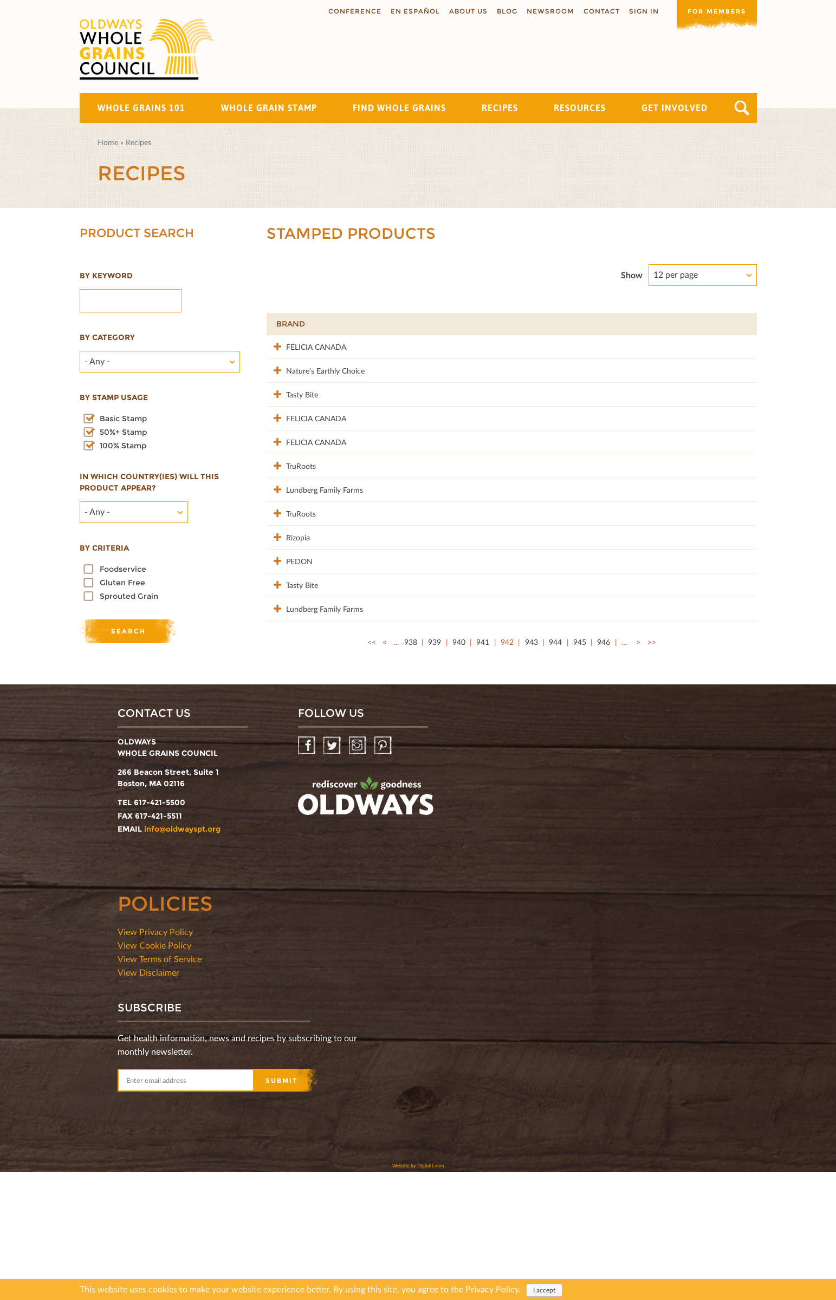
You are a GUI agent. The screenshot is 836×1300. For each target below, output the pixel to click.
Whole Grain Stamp (269, 107)
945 (579, 778)
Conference (348, 11)
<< (371, 778)
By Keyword (106, 275)
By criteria (104, 548)
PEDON (289, 663)
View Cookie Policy (154, 1073)
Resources (580, 107)
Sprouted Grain (129, 596)
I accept (544, 1290)
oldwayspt (365, 928)
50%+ (730, 324)
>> (651, 778)
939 (434, 778)
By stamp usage (114, 397)
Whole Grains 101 (141, 107)
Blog (500, 11)
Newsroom (544, 11)
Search (742, 108)
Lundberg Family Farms (314, 557)
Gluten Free (122, 582)
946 (603, 778)
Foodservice (123, 569)
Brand (290, 324)
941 (482, 778)
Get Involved (674, 107)
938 (410, 778)
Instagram (358, 873)
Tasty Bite (292, 416)
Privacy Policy (492, 1289)
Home (108, 142)
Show (632, 275)
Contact (595, 11)
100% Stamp (123, 445)
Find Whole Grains (399, 107)
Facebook (307, 873)
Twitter (332, 873)
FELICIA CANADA (306, 346)
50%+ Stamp (123, 432)
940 (458, 778)
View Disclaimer (148, 1100)
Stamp (619, 324)
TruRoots (291, 522)
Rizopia (288, 627)
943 (531, 778)
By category (107, 337)
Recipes (500, 107)
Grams (679, 324)
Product (394, 324)
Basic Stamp (123, 418)
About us (462, 11)
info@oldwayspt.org (182, 957)
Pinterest (383, 873)
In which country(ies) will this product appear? (149, 482)
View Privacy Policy (155, 1059)
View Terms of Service (160, 1086)
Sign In (637, 11)
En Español (408, 11)
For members (713, 10)
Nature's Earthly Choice (315, 381)
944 (555, 778)
